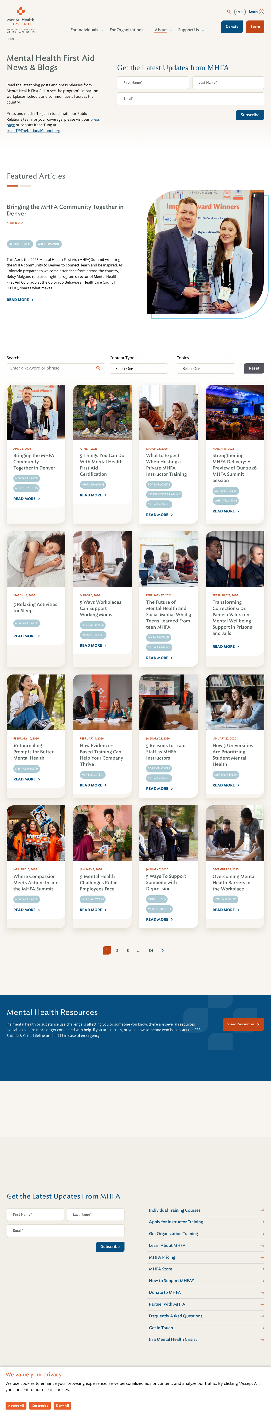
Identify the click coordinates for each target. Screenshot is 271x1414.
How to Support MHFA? (171, 1280)
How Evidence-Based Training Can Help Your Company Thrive (101, 755)
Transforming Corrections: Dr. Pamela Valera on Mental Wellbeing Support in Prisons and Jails (232, 617)
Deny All (62, 1406)
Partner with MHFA (167, 1304)
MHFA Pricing (162, 1257)
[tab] (12, 186)
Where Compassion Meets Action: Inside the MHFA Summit (35, 883)
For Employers (159, 484)
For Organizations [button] (127, 30)
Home (11, 39)
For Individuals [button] (84, 30)
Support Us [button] (188, 30)
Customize (40, 1406)
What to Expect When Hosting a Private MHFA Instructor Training (166, 465)
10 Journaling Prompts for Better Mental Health (33, 752)
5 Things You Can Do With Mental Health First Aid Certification (102, 465)
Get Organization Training (173, 1233)
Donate (232, 26)
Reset (254, 368)
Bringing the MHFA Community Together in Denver (34, 462)
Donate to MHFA (165, 1292)
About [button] (161, 30)
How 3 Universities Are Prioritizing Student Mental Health (233, 755)
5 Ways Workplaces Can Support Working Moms (100, 608)
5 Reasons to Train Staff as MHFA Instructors (166, 752)
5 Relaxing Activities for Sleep (35, 607)
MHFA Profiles (158, 637)
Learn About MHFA (167, 1245)
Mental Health (26, 478)
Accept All (16, 1406)
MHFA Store (160, 1269)
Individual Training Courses (175, 1210)
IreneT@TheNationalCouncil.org (33, 130)
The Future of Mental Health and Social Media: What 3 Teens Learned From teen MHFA (168, 614)
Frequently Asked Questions (176, 1316)
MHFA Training (26, 488)
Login (253, 11)
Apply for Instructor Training (176, 1222)
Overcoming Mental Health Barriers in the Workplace (234, 883)
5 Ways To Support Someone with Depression (166, 882)
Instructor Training (164, 494)
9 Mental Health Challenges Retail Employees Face (99, 883)
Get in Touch (161, 1328)
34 (151, 950)
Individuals (157, 899)
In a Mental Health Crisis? (173, 1339)
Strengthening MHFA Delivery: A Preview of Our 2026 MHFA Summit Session (235, 468)
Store (255, 26)
